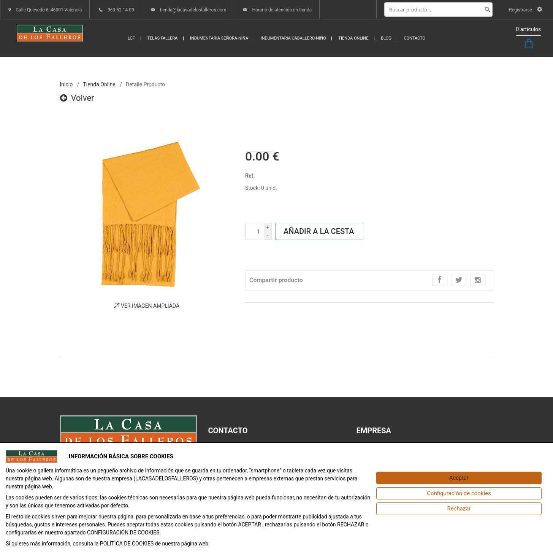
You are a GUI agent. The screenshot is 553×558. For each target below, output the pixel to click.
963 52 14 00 (121, 10)
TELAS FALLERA (162, 38)
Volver (77, 98)
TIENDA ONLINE (353, 38)
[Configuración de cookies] (459, 493)
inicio (66, 84)
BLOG (386, 38)
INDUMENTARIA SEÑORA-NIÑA (219, 38)
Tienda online (99, 84)
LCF (131, 38)
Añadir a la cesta (319, 231)
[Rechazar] (459, 508)
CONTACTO (414, 38)
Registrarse (525, 10)
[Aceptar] (459, 478)
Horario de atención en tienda (282, 10)
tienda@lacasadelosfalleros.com (193, 10)
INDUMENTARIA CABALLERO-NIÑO (293, 38)
